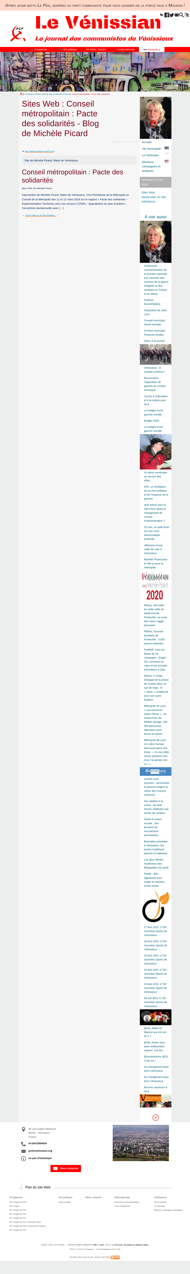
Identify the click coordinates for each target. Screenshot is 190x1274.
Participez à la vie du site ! (172, 1264)
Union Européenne (125, 1207)
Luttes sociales (62, 1203)
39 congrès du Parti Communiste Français (26, 1226)
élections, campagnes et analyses (169, 1211)
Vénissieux (30, 94)
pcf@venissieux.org (40, 1150)
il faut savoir (116, 1245)
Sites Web (41, 94)
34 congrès (13, 1207)
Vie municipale (161, 1203)
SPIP (121, 1250)
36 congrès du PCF (17, 1214)
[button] (152, 15)
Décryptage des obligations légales (138, 1245)
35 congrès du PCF (17, 1211)
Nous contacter (65, 1168)
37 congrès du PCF (17, 1218)
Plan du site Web (41, 1187)
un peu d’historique (40, 1158)
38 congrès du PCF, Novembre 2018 (24, 1222)
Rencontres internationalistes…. (130, 1203)
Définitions (149, 201)
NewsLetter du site (154, 197)
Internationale (127, 1197)
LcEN (97, 1245)
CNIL (90, 1245)
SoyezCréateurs (106, 1250)
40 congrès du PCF (17, 1230)
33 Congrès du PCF (17, 1202)
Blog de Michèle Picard (59, 94)
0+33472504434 (38, 1143)
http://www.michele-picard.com (43, 151)
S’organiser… (18, 1197)
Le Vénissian (160, 1207)
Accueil (146, 142)
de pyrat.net (88, 1250)
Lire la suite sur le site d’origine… (45, 215)
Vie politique (65, 1197)
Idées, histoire (95, 1197)
